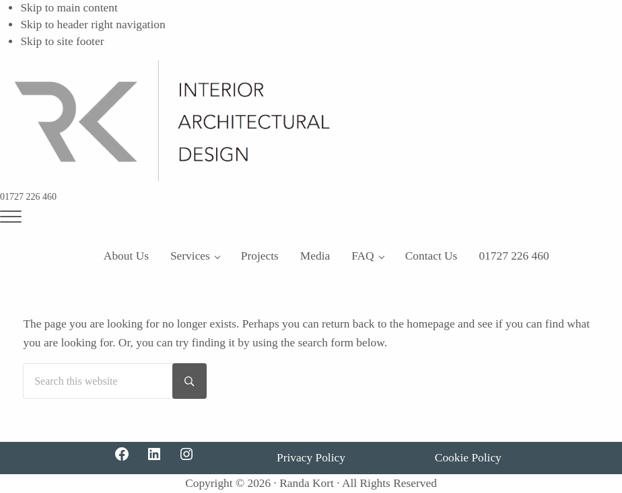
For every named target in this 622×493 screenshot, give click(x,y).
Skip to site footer (62, 41)
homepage (430, 323)
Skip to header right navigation (92, 24)
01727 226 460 (28, 197)
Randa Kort (306, 483)
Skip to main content (68, 7)
